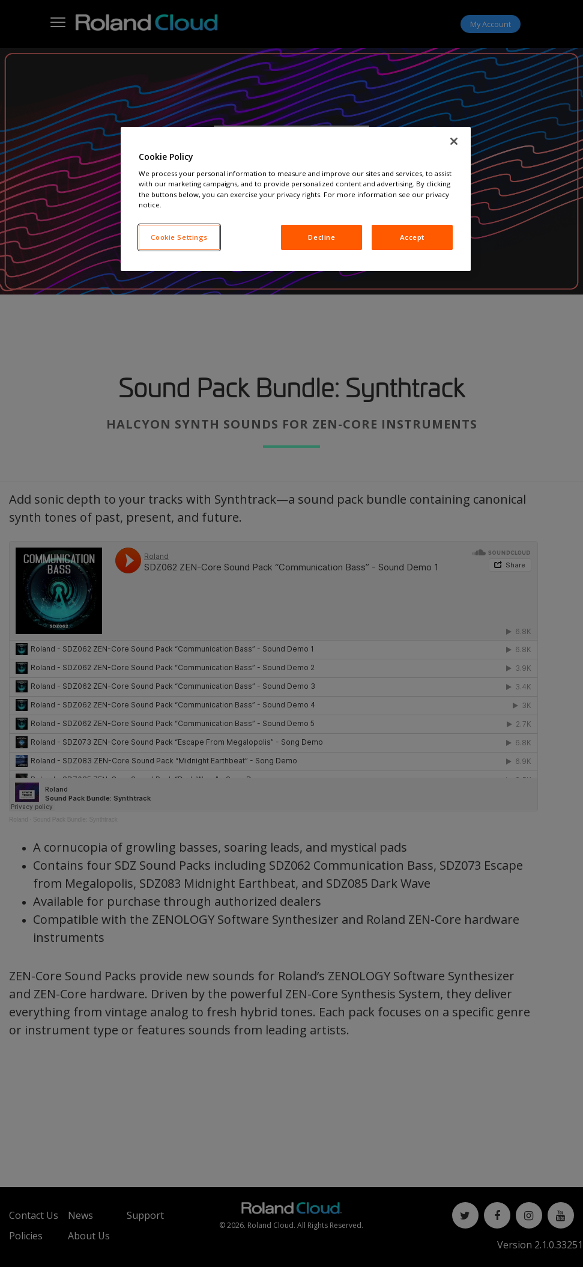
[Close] (454, 141)
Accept (412, 237)
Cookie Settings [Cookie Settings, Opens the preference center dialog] (179, 237)
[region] (296, 199)
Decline (321, 237)
